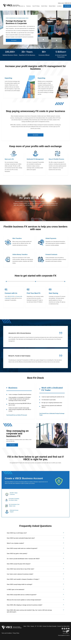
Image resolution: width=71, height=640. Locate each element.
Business (28, 6)
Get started (13, 40)
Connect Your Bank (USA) (63, 626)
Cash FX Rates (36, 6)
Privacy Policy (16, 633)
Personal (21, 6)
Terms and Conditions (7, 633)
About (24, 626)
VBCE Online (12, 6)
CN (38, 626)
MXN (40, 626)
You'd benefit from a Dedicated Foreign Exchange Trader (51, 414)
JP (35, 626)
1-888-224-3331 (10, 296)
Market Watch (52, 6)
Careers (32, 626)
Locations (59, 6)
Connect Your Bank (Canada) (49, 626)
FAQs (28, 626)
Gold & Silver (44, 6)
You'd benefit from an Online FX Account (16, 415)
